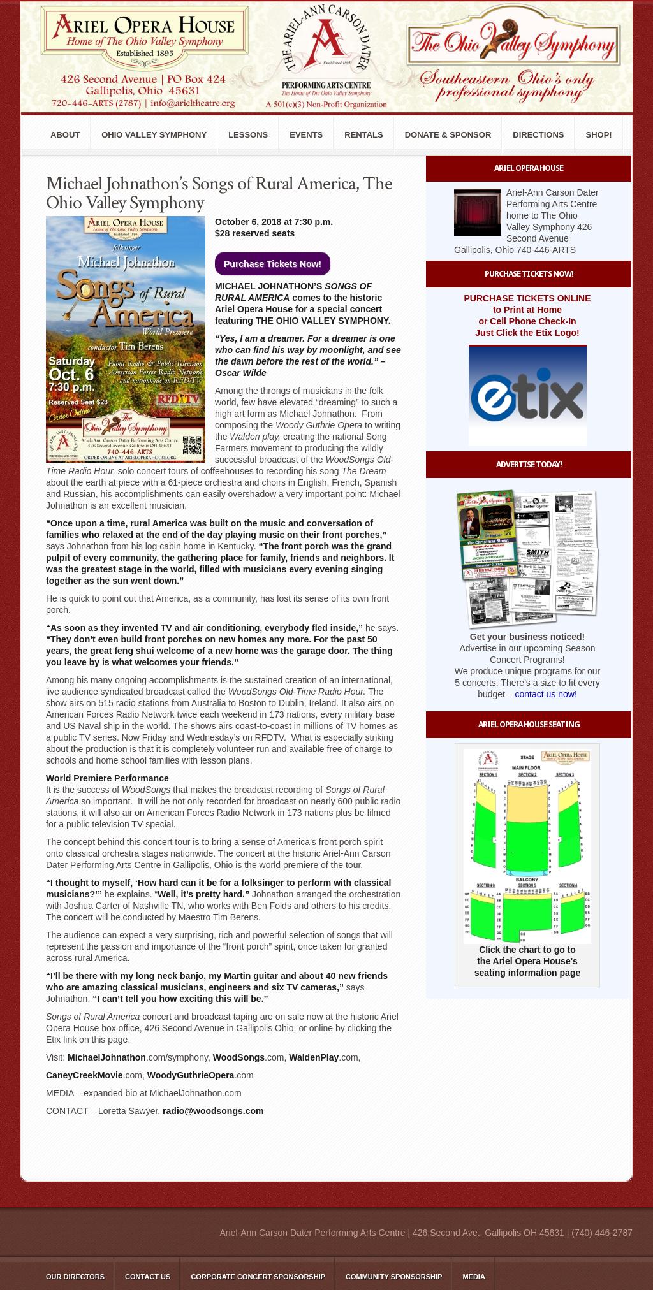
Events (306, 135)
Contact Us (147, 1276)
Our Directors (75, 1276)
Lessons (248, 135)
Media (473, 1276)
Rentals (363, 135)
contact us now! (546, 694)
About (65, 135)
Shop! (598, 135)
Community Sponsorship (394, 1276)
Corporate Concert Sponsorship (258, 1276)
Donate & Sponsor (448, 135)
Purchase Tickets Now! (272, 264)
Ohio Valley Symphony (154, 135)
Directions (538, 135)
